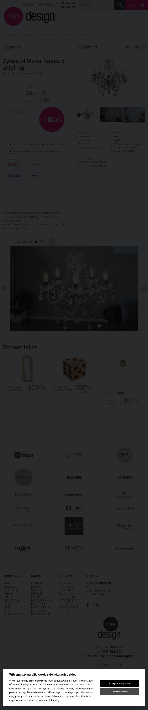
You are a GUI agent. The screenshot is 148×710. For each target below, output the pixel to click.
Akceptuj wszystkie (119, 683)
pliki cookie (36, 680)
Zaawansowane (119, 691)
